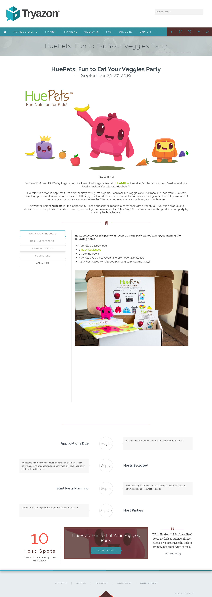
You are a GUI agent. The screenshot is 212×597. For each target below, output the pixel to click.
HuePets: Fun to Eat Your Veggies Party (175, 52)
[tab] (43, 233)
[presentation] (43, 263)
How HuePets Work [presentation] (42, 241)
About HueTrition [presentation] (42, 248)
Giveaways (91, 32)
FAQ (108, 32)
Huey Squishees (91, 249)
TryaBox (51, 32)
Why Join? (125, 32)
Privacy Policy (124, 583)
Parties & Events (26, 32)
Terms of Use (101, 583)
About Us (81, 583)
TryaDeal (70, 32)
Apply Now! (106, 550)
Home (151, 52)
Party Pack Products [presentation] (43, 234)
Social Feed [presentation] (42, 256)
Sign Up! (145, 32)
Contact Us (61, 583)
